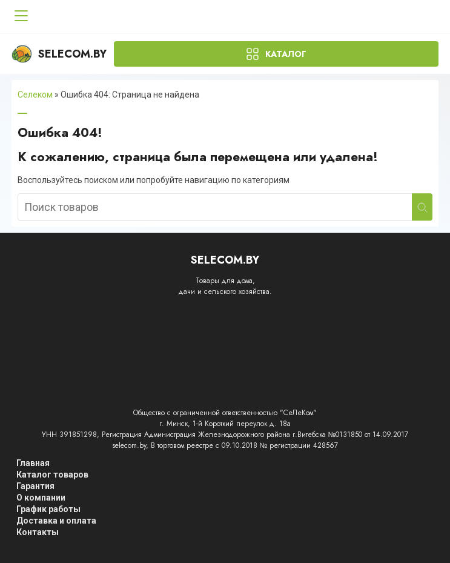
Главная (33, 463)
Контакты (37, 532)
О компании (40, 497)
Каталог (285, 54)
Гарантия (35, 486)
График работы (48, 509)
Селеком (35, 94)
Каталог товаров (52, 474)
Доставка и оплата (56, 520)
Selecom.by (59, 54)
